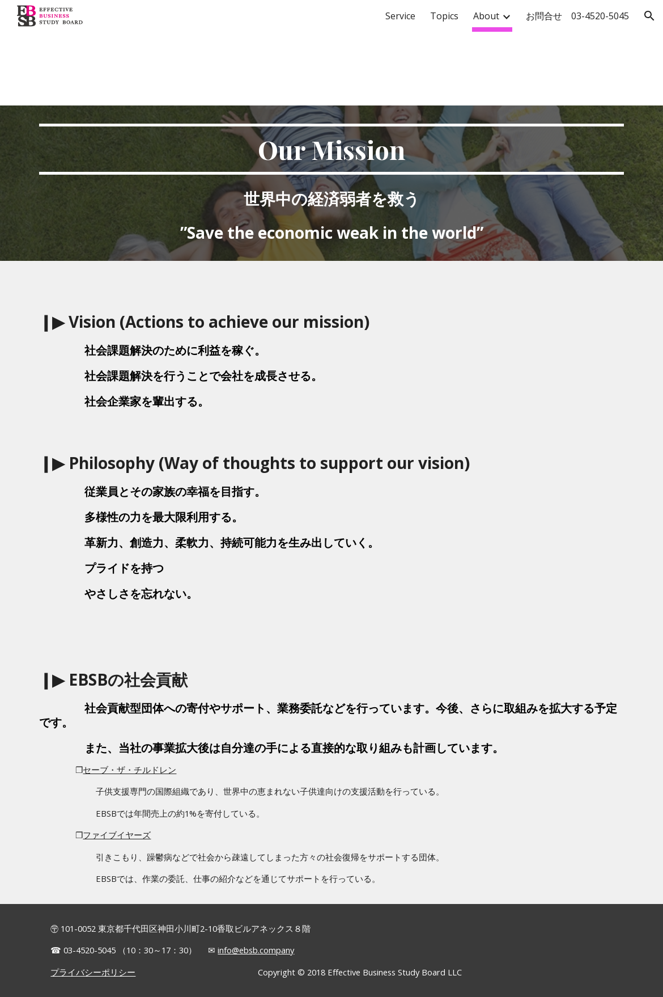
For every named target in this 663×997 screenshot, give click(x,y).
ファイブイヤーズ (117, 834)
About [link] (486, 16)
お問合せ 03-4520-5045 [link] (577, 16)
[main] (331, 183)
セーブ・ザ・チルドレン (129, 769)
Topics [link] (444, 16)
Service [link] (400, 16)
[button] (649, 15)
